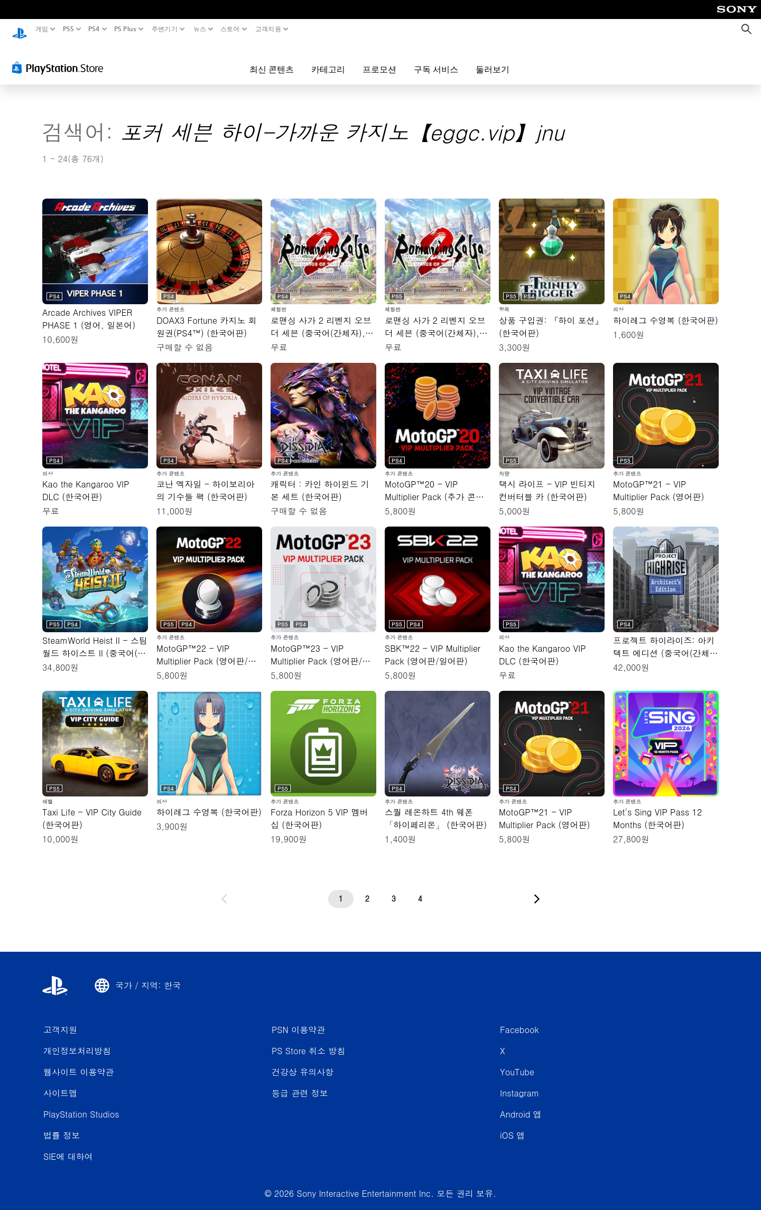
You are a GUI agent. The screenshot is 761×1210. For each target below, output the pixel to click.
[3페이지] (393, 889)
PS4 (94, 29)
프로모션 (379, 59)
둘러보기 (492, 59)
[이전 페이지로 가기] (224, 888)
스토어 (230, 29)
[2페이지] (367, 889)
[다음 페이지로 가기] (536, 888)
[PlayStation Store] (60, 57)
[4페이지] (420, 889)
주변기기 (165, 29)
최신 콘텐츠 (271, 59)
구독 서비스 (436, 59)
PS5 (67, 29)
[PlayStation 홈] (20, 29)
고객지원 (268, 29)
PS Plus (125, 29)
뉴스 (199, 29)
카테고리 (328, 59)
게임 (42, 29)
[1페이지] (341, 889)
